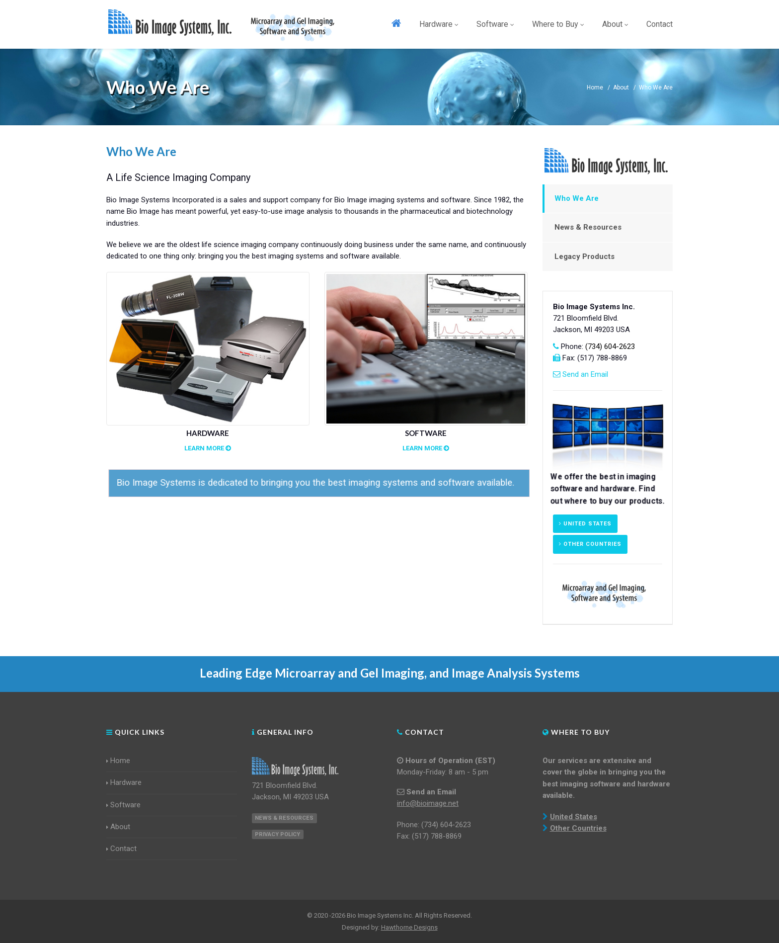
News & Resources (588, 227)
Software (495, 24)
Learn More (207, 448)
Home (595, 87)
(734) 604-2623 (610, 346)
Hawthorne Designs (409, 927)
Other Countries (590, 544)
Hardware (439, 24)
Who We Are (576, 198)
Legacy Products (584, 256)
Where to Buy (558, 24)
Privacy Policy (277, 834)
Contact (659, 24)
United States (585, 523)
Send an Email (585, 374)
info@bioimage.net (428, 803)
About (615, 24)
